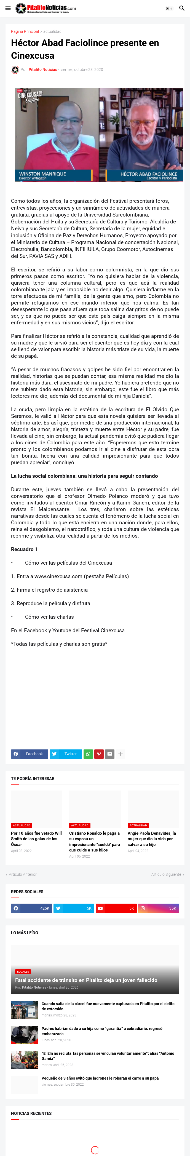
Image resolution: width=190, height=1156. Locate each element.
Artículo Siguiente (166, 874)
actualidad (52, 32)
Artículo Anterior (23, 874)
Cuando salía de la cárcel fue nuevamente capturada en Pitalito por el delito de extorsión (108, 1006)
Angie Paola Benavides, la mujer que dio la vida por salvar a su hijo (152, 839)
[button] (7, 8)
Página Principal (25, 32)
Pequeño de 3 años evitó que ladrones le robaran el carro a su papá (100, 1078)
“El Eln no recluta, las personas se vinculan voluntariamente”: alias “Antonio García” (108, 1056)
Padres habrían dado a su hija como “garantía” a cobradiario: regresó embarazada (102, 1031)
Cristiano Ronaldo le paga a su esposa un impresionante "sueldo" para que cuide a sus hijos (94, 842)
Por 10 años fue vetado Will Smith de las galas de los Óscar (36, 839)
